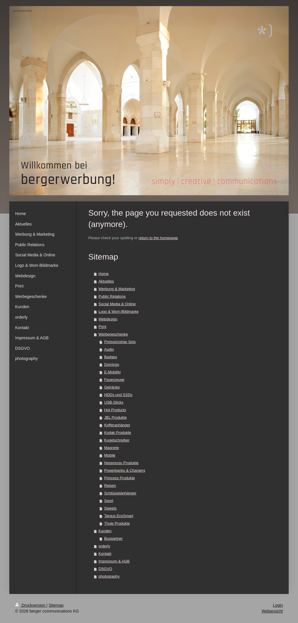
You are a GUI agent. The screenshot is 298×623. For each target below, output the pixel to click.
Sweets (110, 508)
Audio (109, 349)
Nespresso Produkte (121, 463)
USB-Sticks (113, 402)
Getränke (112, 387)
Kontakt (105, 553)
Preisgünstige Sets (120, 342)
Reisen (110, 485)
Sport (108, 500)
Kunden (105, 531)
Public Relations (112, 296)
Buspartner (113, 538)
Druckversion (30, 605)
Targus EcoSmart (118, 516)
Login (278, 605)
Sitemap (56, 605)
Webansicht (272, 611)
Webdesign (108, 319)
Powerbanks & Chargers (124, 470)
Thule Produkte (117, 523)
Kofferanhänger (117, 425)
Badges (110, 357)
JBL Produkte (115, 417)
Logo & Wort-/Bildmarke (119, 311)
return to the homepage (158, 238)
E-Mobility (112, 372)
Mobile (109, 455)
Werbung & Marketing (117, 289)
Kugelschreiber (117, 440)
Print (103, 326)
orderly (104, 546)
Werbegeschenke (113, 334)
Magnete (111, 447)
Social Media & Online (117, 304)
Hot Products (115, 410)
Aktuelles (106, 281)
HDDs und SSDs (118, 395)
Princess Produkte (119, 478)
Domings (111, 364)
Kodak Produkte (117, 432)
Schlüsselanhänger (120, 493)
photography (109, 576)
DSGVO (105, 569)
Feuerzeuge (114, 379)
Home (104, 273)
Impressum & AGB (114, 561)
